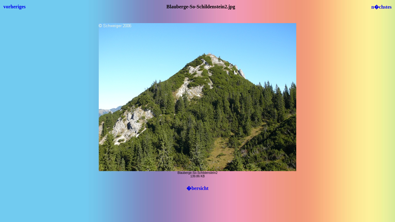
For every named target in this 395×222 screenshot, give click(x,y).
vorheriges (14, 6)
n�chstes (381, 7)
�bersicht (197, 188)
